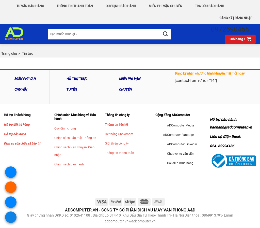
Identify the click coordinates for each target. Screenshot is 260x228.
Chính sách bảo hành (69, 164)
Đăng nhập (243, 18)
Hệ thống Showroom (119, 134)
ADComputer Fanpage (178, 135)
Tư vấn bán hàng (30, 6)
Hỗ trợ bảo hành (15, 134)
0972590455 (230, 29)
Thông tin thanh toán (119, 153)
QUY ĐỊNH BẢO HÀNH (121, 6)
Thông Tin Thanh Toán (75, 6)
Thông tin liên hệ (116, 124)
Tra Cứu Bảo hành (209, 6)
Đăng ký (225, 18)
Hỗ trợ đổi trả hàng (16, 124)
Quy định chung (65, 128)
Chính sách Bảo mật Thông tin (75, 138)
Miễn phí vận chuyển (165, 6)
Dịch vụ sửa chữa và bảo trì (22, 143)
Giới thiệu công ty (117, 143)
